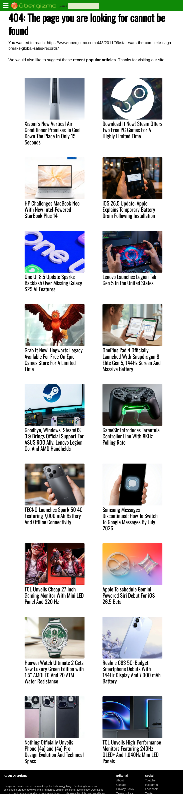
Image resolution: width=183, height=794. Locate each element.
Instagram (151, 784)
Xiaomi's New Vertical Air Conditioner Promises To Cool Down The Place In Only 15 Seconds (53, 133)
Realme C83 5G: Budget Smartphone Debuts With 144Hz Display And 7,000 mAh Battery (131, 672)
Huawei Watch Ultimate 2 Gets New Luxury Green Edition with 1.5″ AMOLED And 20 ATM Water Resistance (54, 672)
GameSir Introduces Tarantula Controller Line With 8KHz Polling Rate (131, 436)
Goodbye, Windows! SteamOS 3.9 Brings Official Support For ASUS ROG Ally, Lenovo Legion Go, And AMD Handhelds (54, 439)
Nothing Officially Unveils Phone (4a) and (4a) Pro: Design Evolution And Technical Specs (54, 751)
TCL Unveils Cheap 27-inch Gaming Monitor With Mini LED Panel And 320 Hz (54, 595)
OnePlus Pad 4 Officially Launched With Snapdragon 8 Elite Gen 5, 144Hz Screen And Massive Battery (131, 359)
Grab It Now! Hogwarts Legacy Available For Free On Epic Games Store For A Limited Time (54, 359)
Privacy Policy (125, 789)
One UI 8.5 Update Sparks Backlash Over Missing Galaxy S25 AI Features (53, 283)
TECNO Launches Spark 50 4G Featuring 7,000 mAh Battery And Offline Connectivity (54, 515)
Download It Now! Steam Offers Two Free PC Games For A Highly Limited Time (132, 130)
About (120, 780)
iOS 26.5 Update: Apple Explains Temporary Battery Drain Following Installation (128, 209)
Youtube (150, 780)
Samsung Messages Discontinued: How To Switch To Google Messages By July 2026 (130, 518)
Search (63, 6)
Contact (121, 784)
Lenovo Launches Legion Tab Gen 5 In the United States (129, 280)
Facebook (151, 789)
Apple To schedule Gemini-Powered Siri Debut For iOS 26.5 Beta (128, 595)
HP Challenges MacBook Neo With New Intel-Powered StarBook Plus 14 (52, 209)
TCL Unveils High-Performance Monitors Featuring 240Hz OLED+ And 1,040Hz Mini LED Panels (131, 751)
